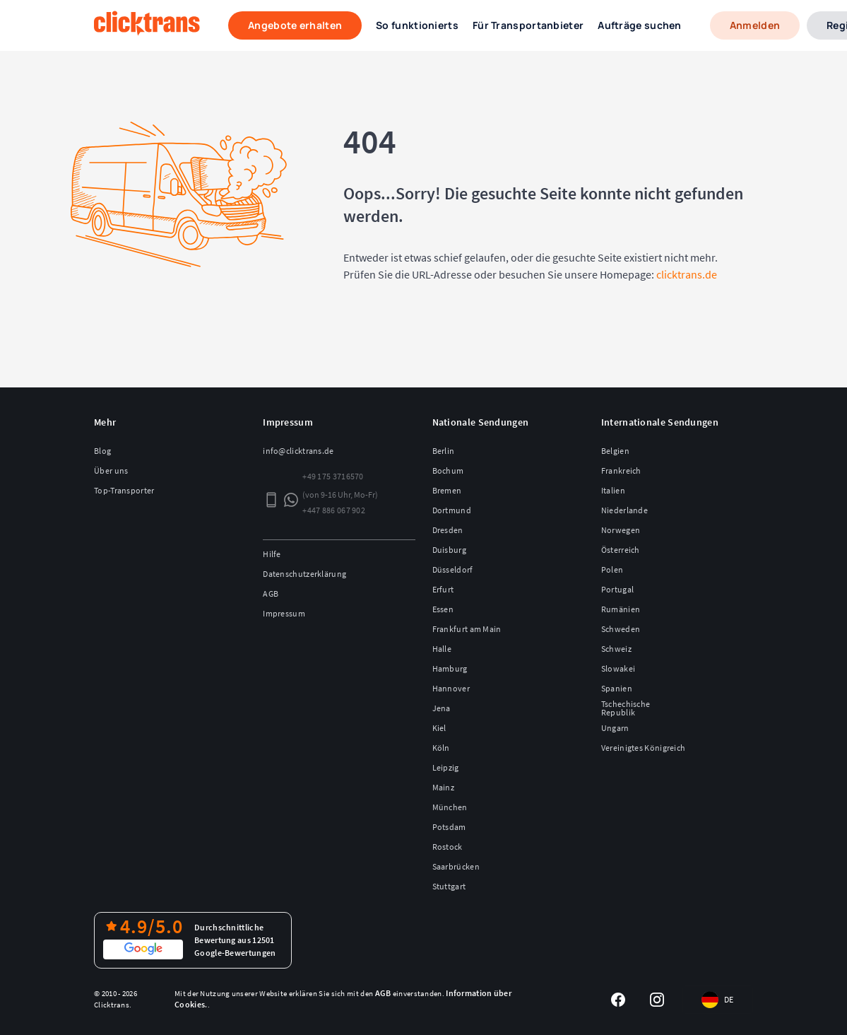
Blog (102, 450)
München (450, 807)
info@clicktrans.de (298, 450)
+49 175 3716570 (333, 476)
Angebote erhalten (295, 25)
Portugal (617, 589)
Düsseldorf (452, 569)
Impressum (284, 613)
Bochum (448, 470)
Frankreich (621, 470)
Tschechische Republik (626, 708)
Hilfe (272, 554)
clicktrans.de (686, 274)
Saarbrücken (456, 866)
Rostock (447, 846)
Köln (441, 747)
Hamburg (450, 668)
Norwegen (620, 530)
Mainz (443, 787)
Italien (613, 490)
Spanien (616, 688)
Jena (441, 708)
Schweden (620, 629)
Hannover (451, 688)
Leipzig (445, 767)
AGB (270, 593)
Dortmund (451, 510)
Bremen (447, 490)
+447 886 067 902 (333, 510)
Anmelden (755, 25)
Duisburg (449, 549)
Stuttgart (449, 886)
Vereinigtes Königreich (643, 747)
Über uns (111, 470)
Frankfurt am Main (467, 629)
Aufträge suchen (640, 25)
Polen (612, 569)
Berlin (443, 450)
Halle (442, 648)
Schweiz (616, 648)
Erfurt (443, 589)
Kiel (439, 728)
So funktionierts (417, 25)
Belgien (615, 450)
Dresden (447, 530)
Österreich (620, 549)
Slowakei (618, 668)
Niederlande (624, 510)
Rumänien (620, 609)
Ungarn (615, 728)
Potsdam (449, 826)
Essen (443, 609)
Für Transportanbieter (528, 25)
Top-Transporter (124, 490)
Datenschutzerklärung (304, 573)
